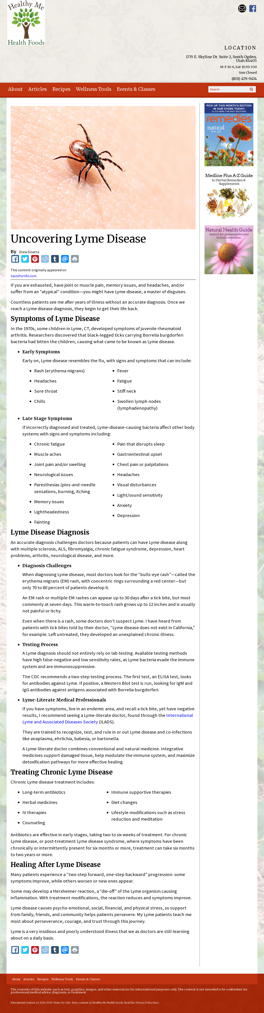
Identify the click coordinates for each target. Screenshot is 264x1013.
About (15, 89)
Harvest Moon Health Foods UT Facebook (253, 8)
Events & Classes (136, 89)
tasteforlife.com (23, 276)
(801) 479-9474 (244, 78)
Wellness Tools (93, 89)
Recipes (61, 89)
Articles (37, 89)
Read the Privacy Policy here (141, 1002)
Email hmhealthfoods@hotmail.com (242, 8)
